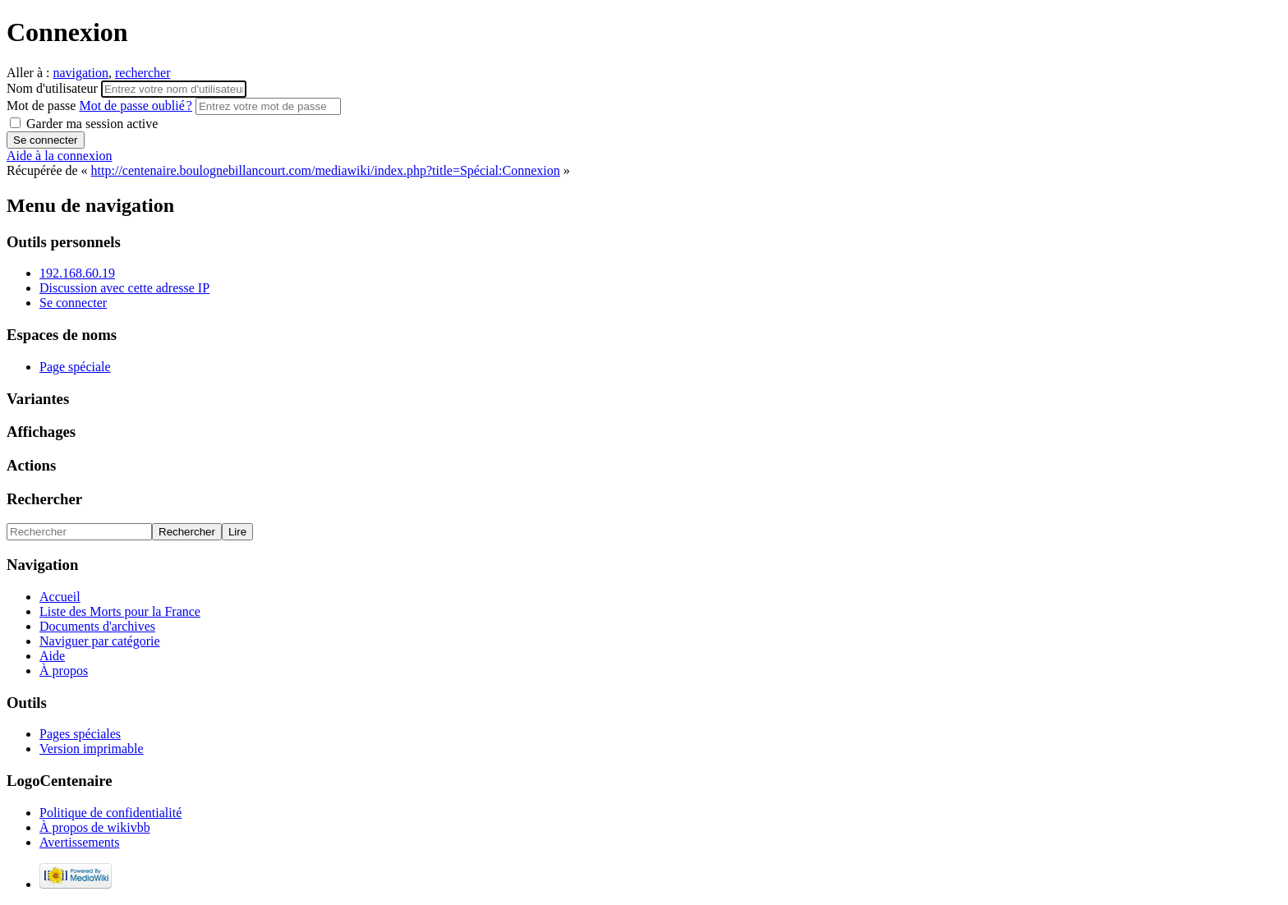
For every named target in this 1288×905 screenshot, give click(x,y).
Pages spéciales (80, 734)
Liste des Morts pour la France (119, 611)
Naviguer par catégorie (99, 641)
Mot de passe (101, 106)
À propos (63, 671)
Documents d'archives (97, 626)
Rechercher (44, 499)
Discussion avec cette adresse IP (124, 288)
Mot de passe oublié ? (135, 106)
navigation (80, 73)
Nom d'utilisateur (54, 88)
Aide (52, 656)
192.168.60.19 (77, 273)
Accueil (59, 597)
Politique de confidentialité (110, 813)
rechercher (143, 73)
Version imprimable (91, 749)
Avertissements (79, 842)
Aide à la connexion (59, 156)
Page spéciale (75, 367)
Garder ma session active (84, 124)
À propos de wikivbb (94, 827)
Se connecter (73, 303)
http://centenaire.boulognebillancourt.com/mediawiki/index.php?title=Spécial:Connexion (325, 170)
